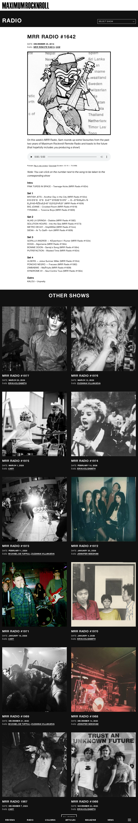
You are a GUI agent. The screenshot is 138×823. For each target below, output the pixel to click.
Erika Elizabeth (17, 383)
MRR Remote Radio (44, 47)
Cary (11, 468)
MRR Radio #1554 (77, 197)
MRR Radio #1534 (81, 240)
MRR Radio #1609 (63, 230)
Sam (58, 47)
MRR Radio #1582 (66, 220)
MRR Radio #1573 (71, 223)
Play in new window (41, 166)
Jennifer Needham (88, 554)
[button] (129, 820)
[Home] (25, 7)
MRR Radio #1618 (67, 206)
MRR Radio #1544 (66, 227)
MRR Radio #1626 (74, 203)
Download (52, 166)
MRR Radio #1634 (78, 186)
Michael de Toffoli (19, 554)
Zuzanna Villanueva (88, 383)
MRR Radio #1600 (65, 210)
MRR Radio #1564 (57, 244)
